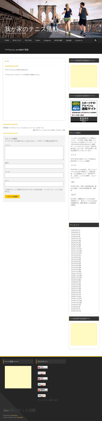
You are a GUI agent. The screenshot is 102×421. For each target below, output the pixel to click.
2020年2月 (74, 294)
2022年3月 (74, 243)
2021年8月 (74, 257)
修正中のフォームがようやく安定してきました (49, 130)
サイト (7, 183)
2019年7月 (74, 309)
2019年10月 (75, 303)
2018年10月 (75, 311)
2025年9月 (74, 230)
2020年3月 (74, 292)
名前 (7, 166)
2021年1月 (74, 272)
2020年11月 (75, 276)
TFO (7, 61)
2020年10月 (75, 278)
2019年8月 (74, 307)
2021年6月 (74, 261)
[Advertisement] (84, 76)
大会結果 (68, 40)
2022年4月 (74, 241)
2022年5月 (74, 239)
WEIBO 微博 (58, 40)
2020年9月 (74, 280)
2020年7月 (74, 284)
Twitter (37, 40)
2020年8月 (74, 282)
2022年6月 (74, 237)
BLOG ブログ (17, 40)
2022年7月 (74, 234)
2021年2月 (74, 270)
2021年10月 (75, 253)
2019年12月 (75, 299)
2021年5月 (74, 263)
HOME (7, 40)
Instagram (47, 40)
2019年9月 (74, 305)
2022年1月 (74, 247)
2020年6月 (74, 286)
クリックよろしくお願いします (48, 400)
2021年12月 (75, 249)
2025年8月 (74, 232)
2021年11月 (75, 251)
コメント (8, 145)
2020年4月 (74, 290)
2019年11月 (75, 301)
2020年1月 (74, 296)
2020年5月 (74, 288)
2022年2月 (74, 245)
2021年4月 (74, 265)
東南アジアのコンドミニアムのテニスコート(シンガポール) (23, 128)
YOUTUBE (28, 40)
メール (7, 175)
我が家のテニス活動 (34, 29)
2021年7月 (74, 259)
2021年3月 (74, 268)
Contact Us (78, 40)
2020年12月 (75, 274)
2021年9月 (74, 255)
